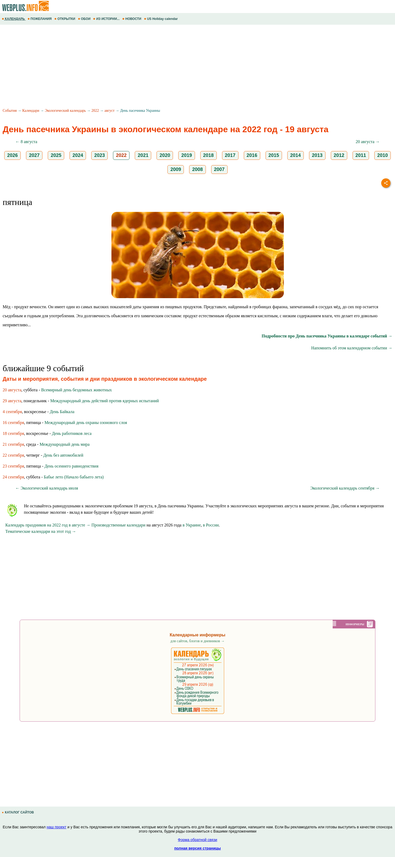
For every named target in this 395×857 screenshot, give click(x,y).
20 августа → (368, 141)
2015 (273, 155)
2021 (143, 155)
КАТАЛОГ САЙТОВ (18, 812)
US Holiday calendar (161, 19)
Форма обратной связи (197, 840)
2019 (186, 155)
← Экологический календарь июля (46, 488)
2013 (317, 155)
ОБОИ (85, 19)
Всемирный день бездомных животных (76, 390)
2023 (99, 155)
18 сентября (13, 433)
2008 (197, 169)
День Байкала (62, 411)
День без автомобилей (63, 455)
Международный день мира (64, 444)
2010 (382, 155)
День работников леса (72, 433)
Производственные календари (118, 525)
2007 (219, 169)
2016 (252, 155)
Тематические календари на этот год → (40, 531)
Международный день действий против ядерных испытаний (104, 400)
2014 (295, 155)
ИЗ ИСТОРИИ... (106, 19)
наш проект (56, 827)
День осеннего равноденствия (71, 466)
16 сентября (13, 422)
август (110, 111)
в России (211, 525)
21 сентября (13, 444)
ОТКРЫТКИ (65, 19)
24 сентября (13, 477)
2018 (208, 155)
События (10, 111)
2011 (360, 155)
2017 (230, 155)
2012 (339, 155)
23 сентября (13, 466)
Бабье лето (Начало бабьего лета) (74, 477)
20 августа (12, 390)
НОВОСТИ (132, 19)
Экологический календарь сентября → (345, 488)
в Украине (192, 525)
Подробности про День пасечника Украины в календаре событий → (327, 336)
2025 (56, 155)
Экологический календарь (65, 111)
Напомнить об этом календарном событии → (351, 348)
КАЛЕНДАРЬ (14, 19)
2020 (164, 155)
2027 (34, 155)
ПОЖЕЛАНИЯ (40, 19)
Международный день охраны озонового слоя (86, 422)
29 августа (12, 400)
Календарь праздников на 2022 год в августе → (47, 525)
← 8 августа (26, 141)
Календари (30, 111)
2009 (175, 169)
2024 (77, 155)
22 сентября (13, 455)
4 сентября (12, 411)
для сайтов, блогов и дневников (197, 641)
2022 (95, 111)
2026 (12, 155)
